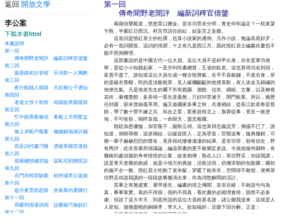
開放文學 (35, 4)
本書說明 (14, 43)
